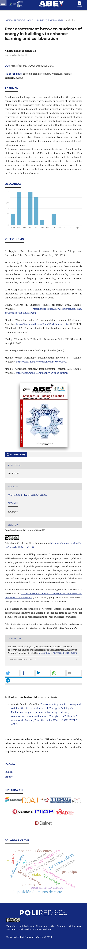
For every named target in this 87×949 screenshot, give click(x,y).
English (9, 771)
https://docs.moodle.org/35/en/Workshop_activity (42, 324)
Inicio (8, 20)
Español (9, 776)
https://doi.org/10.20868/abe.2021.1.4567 (32, 65)
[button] (12, 673)
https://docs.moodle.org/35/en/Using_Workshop (41, 361)
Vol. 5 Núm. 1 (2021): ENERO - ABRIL (45, 20)
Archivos (19, 20)
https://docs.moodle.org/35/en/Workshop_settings (42, 372)
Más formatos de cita (23, 659)
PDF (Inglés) (17, 454)
